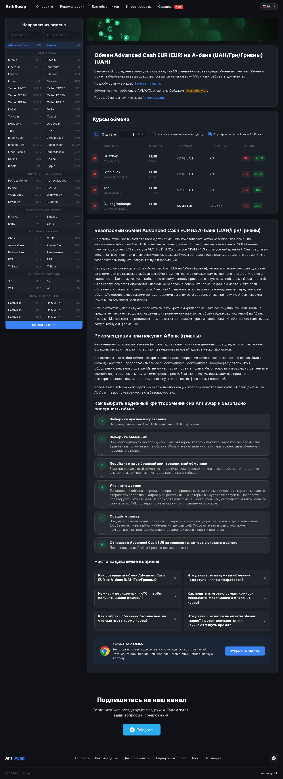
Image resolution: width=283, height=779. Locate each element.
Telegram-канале (147, 83)
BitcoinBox (112, 172)
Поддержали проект (171, 758)
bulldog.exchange (115, 208)
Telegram (141, 729)
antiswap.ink (269, 773)
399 (257, 205)
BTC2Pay (111, 156)
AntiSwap (15, 6)
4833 (259, 158)
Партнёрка (213, 758)
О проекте (44, 6)
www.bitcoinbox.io (116, 176)
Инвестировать (138, 6)
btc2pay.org (111, 161)
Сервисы (170, 7)
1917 (258, 189)
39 (246, 174)
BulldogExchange (117, 204)
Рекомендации (72, 6)
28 (246, 189)
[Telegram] (274, 758)
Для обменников (105, 6)
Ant (106, 188)
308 (246, 158)
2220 (258, 174)
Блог (195, 758)
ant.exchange (112, 192)
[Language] (269, 6)
